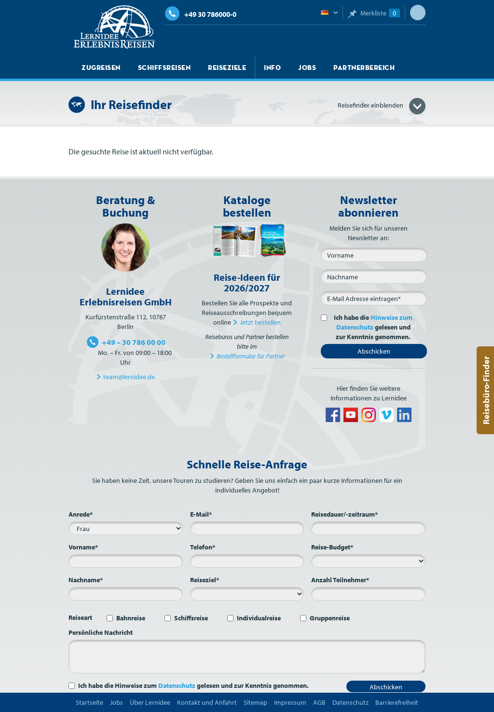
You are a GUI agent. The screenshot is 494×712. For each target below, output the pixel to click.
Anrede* (81, 514)
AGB (319, 702)
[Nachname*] (126, 594)
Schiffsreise (191, 618)
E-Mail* (201, 514)
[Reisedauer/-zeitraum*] (368, 528)
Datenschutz (176, 685)
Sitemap (255, 702)
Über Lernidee (150, 702)
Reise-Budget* (332, 547)
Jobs (307, 67)
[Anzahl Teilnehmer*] (368, 594)
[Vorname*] (126, 561)
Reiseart (80, 617)
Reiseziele (227, 67)
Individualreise (259, 618)
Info (272, 67)
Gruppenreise (330, 618)
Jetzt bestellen (260, 322)
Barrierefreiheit (396, 702)
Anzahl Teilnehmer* (340, 579)
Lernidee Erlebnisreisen (114, 27)
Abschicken (373, 351)
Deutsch (329, 13)
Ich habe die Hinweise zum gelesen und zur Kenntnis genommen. (193, 685)
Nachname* (86, 579)
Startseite (89, 702)
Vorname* (83, 547)
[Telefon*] (247, 561)
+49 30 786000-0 (200, 14)
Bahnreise (130, 618)
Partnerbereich (364, 67)
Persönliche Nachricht (101, 632)
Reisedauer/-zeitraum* (344, 514)
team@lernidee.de (129, 376)
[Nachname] (374, 276)
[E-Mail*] (374, 298)
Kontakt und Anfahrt (207, 702)
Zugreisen (101, 67)
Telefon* (202, 547)
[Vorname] (374, 254)
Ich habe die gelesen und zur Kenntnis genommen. (371, 327)
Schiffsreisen (164, 67)
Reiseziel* (204, 579)
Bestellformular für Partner (251, 356)
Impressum (290, 702)
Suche (417, 12)
